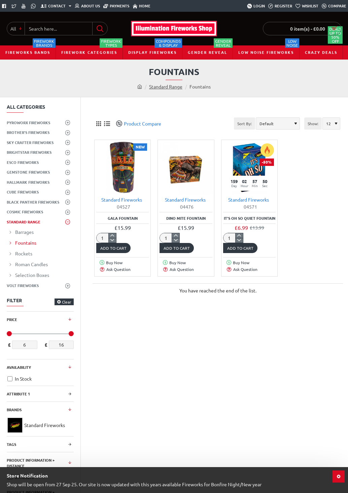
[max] (61, 345)
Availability (19, 367)
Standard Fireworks (121, 200)
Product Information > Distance (31, 462)
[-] (112, 240)
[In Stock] (9, 378)
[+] (112, 235)
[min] (24, 345)
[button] (113, 248)
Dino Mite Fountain (186, 218)
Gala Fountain (123, 218)
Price (12, 319)
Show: (313, 123)
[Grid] (98, 123)
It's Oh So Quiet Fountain (249, 218)
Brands (14, 409)
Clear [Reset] (66, 302)
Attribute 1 (18, 393)
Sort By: (244, 123)
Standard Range (165, 86)
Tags (11, 444)
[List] (107, 123)
